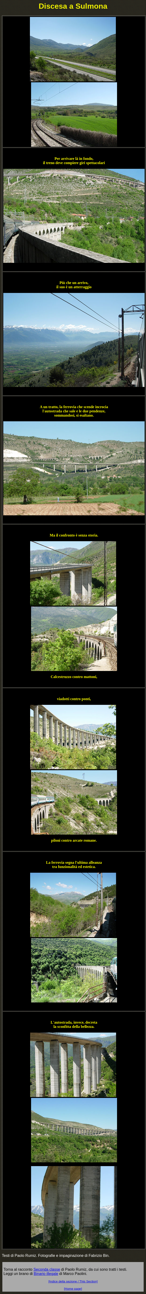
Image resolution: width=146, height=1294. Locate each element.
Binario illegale (46, 1274)
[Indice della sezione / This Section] (73, 1281)
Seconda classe (46, 1269)
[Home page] (73, 1288)
